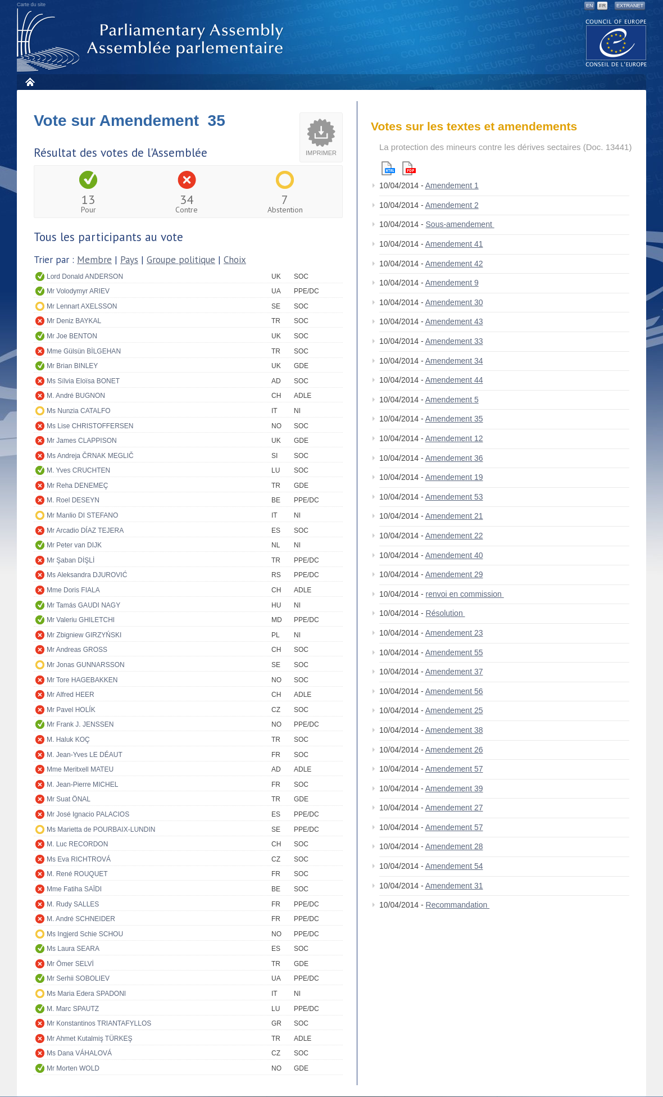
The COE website (616, 42)
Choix (235, 259)
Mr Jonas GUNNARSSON (86, 665)
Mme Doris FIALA (73, 590)
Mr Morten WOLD (73, 1068)
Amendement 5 (452, 399)
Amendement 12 (454, 438)
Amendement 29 (454, 574)
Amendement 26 (454, 749)
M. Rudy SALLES (73, 904)
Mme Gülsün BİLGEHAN (84, 351)
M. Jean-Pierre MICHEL (82, 784)
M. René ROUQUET (77, 874)
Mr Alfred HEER (70, 695)
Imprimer (321, 152)
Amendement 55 (454, 652)
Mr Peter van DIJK (74, 545)
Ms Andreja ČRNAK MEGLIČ (90, 456)
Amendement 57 (454, 768)
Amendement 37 (454, 671)
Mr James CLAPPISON (82, 441)
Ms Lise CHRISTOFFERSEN (90, 426)
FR (602, 5)
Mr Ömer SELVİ (70, 964)
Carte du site (31, 4)
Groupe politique (181, 259)
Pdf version (409, 168)
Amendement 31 (454, 885)
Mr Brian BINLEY (72, 366)
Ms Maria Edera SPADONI (86, 994)
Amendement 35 (454, 418)
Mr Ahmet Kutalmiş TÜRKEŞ (89, 1038)
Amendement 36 (454, 458)
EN (589, 5)
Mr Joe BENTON (72, 336)
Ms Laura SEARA (73, 949)
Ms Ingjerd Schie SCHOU (85, 934)
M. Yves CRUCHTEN (78, 470)
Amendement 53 (454, 496)
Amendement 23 (454, 632)
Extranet (629, 5)
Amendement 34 (454, 360)
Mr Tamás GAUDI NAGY (83, 605)
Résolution (445, 613)
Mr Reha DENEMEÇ (77, 485)
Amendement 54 (454, 866)
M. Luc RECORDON (77, 844)
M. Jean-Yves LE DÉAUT (84, 755)
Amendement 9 (452, 282)
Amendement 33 (454, 341)
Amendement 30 (454, 302)
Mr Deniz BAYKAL (74, 321)
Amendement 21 (454, 515)
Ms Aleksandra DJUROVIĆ (87, 575)
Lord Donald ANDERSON (85, 276)
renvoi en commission (465, 594)
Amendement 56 (454, 691)
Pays (129, 259)
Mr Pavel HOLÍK (71, 710)
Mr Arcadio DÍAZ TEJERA (85, 530)
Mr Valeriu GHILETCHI (81, 620)
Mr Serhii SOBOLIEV (78, 978)
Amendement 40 (454, 555)
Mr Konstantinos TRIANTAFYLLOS (99, 1023)
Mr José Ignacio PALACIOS (88, 814)
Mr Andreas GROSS (77, 650)
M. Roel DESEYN (73, 500)
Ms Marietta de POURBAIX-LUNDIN (101, 829)
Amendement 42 (454, 263)
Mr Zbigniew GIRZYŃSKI (84, 635)
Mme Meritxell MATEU (80, 769)
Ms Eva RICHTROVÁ (79, 859)
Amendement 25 (454, 710)
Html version (388, 168)
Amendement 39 (454, 788)
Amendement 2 (452, 205)
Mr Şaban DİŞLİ (70, 560)
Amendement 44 (454, 379)
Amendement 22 (454, 535)
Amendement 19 (454, 477)
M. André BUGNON (76, 396)
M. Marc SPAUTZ (73, 1009)
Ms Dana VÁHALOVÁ (79, 1053)
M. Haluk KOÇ (68, 740)
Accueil (29, 82)
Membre (94, 259)
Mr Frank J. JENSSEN (80, 724)
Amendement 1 (452, 185)
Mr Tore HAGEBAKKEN (82, 680)
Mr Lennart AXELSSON (82, 306)
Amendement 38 (454, 730)
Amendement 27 (454, 807)
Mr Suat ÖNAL (68, 799)
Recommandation (458, 904)
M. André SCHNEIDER (81, 919)
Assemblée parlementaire (152, 40)
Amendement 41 (454, 243)
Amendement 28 (454, 846)
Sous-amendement (460, 224)
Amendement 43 (454, 321)
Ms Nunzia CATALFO (79, 411)
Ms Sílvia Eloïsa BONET (83, 381)
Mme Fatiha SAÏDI (74, 889)
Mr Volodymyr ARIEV (78, 291)
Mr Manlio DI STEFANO (82, 515)
